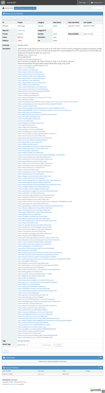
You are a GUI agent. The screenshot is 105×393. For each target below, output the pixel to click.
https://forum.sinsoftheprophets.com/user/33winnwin (36, 299)
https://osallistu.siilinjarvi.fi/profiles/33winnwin (34, 187)
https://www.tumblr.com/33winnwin (30, 72)
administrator (11, 384)
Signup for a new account (28, 8)
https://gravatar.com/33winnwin (29, 80)
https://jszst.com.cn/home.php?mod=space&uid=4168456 (37, 282)
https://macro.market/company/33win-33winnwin (35, 242)
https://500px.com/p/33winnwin (29, 85)
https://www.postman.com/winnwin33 (31, 174)
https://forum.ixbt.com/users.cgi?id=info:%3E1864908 (36, 248)
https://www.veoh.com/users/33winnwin (32, 136)
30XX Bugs (83, 2)
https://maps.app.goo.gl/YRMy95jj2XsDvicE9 (33, 66)
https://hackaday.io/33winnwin (28, 151)
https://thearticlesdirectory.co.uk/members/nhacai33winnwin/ (39, 269)
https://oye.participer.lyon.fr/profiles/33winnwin (34, 157)
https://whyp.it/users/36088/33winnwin (31, 235)
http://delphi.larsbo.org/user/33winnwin (31, 276)
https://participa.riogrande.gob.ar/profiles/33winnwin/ (36, 195)
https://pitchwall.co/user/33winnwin (30, 142)
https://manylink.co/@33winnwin (29, 117)
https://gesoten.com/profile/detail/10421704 (33, 295)
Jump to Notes (9, 18)
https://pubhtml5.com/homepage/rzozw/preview (34, 227)
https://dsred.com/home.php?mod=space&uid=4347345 (37, 257)
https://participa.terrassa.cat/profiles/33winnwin (34, 165)
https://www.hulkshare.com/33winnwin (31, 167)
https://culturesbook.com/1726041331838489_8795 (35, 337)
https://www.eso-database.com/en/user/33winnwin (35, 312)
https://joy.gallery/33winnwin (28, 261)
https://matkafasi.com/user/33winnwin (31, 267)
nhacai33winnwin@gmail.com (31, 59)
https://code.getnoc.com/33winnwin (30, 246)
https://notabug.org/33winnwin (28, 95)
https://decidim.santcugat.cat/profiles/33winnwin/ (35, 233)
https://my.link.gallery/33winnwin (29, 119)
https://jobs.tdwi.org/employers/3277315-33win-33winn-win (38, 238)
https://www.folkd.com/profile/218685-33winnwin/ (35, 146)
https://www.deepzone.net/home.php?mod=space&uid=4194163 (40, 104)
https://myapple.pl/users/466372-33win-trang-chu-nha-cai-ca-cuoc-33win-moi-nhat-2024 (48, 102)
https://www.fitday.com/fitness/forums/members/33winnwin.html (40, 206)
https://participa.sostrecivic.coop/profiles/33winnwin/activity (38, 318)
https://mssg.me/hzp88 (26, 100)
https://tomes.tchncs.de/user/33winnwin (32, 178)
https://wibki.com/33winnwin (28, 127)
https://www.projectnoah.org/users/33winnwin (34, 218)
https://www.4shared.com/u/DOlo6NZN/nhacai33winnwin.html (39, 185)
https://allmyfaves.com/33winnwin (29, 112)
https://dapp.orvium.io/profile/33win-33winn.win (34, 176)
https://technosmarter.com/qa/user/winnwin (33, 322)
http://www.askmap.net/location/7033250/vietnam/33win (37, 114)
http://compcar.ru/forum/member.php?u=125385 (35, 274)
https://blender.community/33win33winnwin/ (33, 263)
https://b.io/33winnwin (25, 121)
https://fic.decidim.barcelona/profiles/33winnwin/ (35, 225)
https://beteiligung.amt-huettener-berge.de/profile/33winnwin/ (39, 301)
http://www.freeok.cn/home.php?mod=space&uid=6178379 (38, 265)
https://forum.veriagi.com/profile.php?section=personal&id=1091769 (41, 108)
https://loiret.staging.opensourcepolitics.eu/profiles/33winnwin (39, 180)
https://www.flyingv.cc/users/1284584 (30, 297)
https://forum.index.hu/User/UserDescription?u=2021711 (37, 133)
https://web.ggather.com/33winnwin (30, 272)
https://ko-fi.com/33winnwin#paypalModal (32, 140)
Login (16, 8)
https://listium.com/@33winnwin (29, 284)
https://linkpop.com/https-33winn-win (31, 123)
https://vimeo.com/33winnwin (28, 70)
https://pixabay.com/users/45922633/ (30, 129)
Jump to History (21, 18)
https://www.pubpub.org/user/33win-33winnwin (34, 182)
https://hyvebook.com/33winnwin (29, 333)
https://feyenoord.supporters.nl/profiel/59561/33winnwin (37, 306)
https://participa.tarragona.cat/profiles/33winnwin (35, 229)
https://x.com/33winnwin (26, 68)
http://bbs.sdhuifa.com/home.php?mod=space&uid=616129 (38, 255)
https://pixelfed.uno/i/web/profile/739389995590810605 (37, 329)
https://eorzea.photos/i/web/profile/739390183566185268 (37, 335)
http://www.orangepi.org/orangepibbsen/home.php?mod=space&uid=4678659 (45, 320)
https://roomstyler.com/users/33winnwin (32, 231)
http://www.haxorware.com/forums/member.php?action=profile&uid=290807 (44, 259)
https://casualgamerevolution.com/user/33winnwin (35, 314)
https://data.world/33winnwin (28, 223)
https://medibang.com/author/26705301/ (32, 131)
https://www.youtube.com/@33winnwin (31, 76)
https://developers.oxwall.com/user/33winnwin (34, 289)
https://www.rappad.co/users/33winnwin (32, 308)
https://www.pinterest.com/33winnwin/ (31, 74)
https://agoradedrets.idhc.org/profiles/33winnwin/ (35, 212)
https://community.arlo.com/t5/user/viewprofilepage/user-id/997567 (41, 155)
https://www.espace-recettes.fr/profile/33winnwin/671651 (37, 291)
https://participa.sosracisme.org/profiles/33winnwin (35, 172)
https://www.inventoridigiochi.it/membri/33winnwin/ (36, 280)
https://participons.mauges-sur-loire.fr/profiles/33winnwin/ (38, 191)
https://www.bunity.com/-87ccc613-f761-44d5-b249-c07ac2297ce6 (40, 252)
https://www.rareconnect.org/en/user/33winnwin (34, 244)
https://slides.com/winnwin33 (28, 144)
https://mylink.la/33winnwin (27, 106)
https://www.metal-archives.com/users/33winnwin (35, 138)
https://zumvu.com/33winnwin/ (28, 293)
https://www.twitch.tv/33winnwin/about (31, 78)
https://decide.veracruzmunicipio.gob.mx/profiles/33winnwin (39, 240)
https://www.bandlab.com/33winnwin (31, 153)
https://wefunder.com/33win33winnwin (31, 193)
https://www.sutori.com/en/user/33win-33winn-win (35, 159)
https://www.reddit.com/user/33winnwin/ (32, 83)
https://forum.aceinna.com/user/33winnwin (33, 316)
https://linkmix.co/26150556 (27, 250)
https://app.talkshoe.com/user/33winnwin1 (32, 161)
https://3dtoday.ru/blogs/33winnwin (30, 303)
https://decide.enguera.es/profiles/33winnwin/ (33, 199)
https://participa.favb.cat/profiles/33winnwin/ (33, 204)
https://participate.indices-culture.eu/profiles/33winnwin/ (37, 221)
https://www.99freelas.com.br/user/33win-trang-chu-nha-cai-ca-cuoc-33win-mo (44, 110)
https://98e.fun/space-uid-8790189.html (31, 331)
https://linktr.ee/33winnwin (27, 278)
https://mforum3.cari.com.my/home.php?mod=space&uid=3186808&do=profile (45, 201)
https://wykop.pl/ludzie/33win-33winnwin (32, 286)
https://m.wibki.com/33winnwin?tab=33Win (32, 216)
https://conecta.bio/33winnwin (28, 170)
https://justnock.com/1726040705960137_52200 (34, 325)
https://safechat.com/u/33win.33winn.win (32, 327)
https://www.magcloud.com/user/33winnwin (33, 148)
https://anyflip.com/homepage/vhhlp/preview (33, 189)
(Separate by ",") (22, 345)
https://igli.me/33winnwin (26, 125)
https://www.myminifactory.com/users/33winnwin (35, 197)
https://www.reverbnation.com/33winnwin (32, 87)
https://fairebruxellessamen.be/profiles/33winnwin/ (35, 208)
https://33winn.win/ (30, 55)
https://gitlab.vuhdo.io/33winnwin (29, 214)
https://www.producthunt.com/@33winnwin (33, 89)
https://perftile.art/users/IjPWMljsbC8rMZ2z (33, 310)
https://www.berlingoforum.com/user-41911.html (34, 97)
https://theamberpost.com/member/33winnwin (34, 210)
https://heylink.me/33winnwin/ (28, 93)
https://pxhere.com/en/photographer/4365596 (34, 91)
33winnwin (21, 30)
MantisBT (14, 380)
